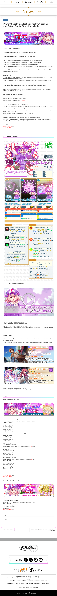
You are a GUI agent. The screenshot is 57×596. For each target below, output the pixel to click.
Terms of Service (45, 583)
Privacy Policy (37, 583)
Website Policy (22, 587)
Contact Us (35, 587)
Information (10, 519)
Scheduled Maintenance (7, 529)
